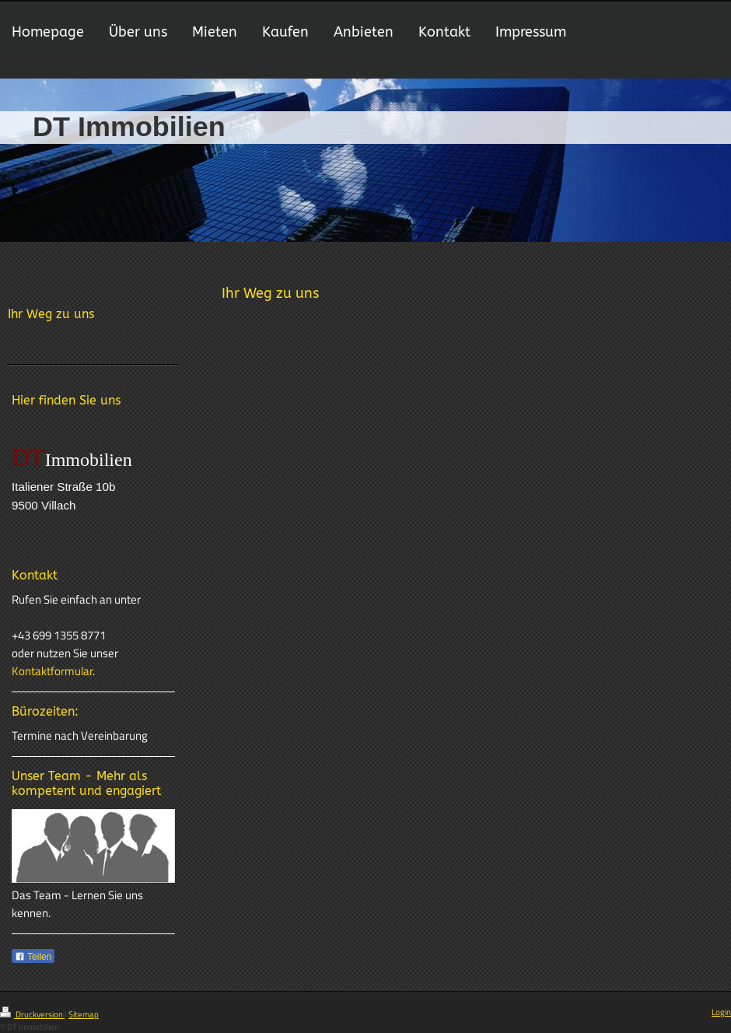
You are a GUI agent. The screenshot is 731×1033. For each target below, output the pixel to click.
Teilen (33, 956)
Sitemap (83, 1014)
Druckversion (32, 1014)
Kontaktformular (52, 671)
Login (721, 1012)
